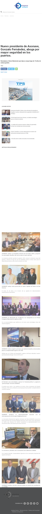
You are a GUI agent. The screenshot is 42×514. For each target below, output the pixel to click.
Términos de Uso (33, 510)
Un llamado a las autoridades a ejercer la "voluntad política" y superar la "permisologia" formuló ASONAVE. (21, 459)
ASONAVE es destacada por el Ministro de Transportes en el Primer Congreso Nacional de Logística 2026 (21, 395)
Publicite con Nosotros (26, 512)
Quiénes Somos (24, 510)
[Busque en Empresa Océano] (9, 12)
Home (2, 15)
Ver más (21, 483)
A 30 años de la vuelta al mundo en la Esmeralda (22, 140)
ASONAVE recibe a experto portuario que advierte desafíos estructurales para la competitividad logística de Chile (21, 426)
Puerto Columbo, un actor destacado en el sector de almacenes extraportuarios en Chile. (23, 133)
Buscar (1, 12)
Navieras (7, 15)
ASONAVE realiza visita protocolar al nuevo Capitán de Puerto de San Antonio (21, 364)
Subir (2, 72)
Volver (5, 72)
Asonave (12, 15)
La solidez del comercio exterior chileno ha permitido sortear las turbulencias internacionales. (23, 126)
